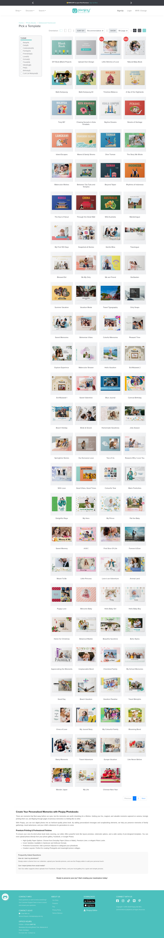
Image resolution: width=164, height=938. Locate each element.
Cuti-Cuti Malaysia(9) (30, 73)
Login (129, 11)
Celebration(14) (28, 48)
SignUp (120, 11)
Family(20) (27, 51)
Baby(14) (26, 43)
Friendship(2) (27, 54)
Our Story (55, 900)
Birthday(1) (26, 71)
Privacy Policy (56, 910)
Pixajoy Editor (90, 910)
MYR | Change (141, 11)
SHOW (113, 31)
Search (42, 11)
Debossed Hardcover (47, 23)
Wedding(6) (27, 65)
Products (55, 903)
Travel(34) (26, 62)
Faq (53, 907)
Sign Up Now (94, 3)
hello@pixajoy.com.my (36, 916)
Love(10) (26, 57)
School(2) (26, 59)
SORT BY (80, 31)
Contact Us (31, 933)
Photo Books (31, 23)
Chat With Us (24, 913)
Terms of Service (57, 913)
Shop (17, 11)
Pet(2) (25, 68)
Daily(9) (25, 45)
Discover (29, 11)
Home (21, 23)
